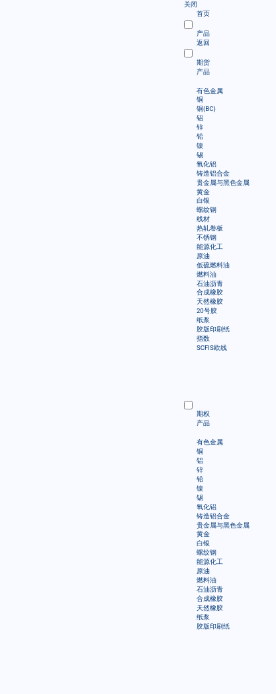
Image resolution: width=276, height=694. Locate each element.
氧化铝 (206, 164)
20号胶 (207, 310)
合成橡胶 (210, 292)
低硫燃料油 (213, 265)
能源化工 (210, 246)
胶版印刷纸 (213, 329)
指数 (203, 338)
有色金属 (210, 90)
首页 (203, 13)
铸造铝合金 (213, 173)
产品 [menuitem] (203, 71)
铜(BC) (206, 108)
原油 (203, 256)
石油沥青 (210, 283)
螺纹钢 (206, 209)
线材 (203, 219)
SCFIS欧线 (212, 347)
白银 (203, 200)
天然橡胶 (210, 301)
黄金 (203, 191)
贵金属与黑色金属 (223, 182)
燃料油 (206, 274)
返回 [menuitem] (203, 42)
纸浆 (203, 320)
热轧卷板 (210, 228)
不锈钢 (206, 237)
